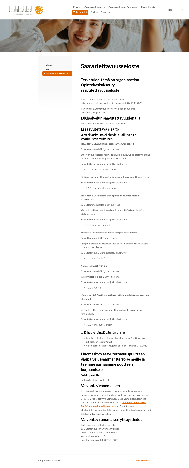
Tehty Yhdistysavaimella (142, 460)
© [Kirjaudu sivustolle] (39, 460)
